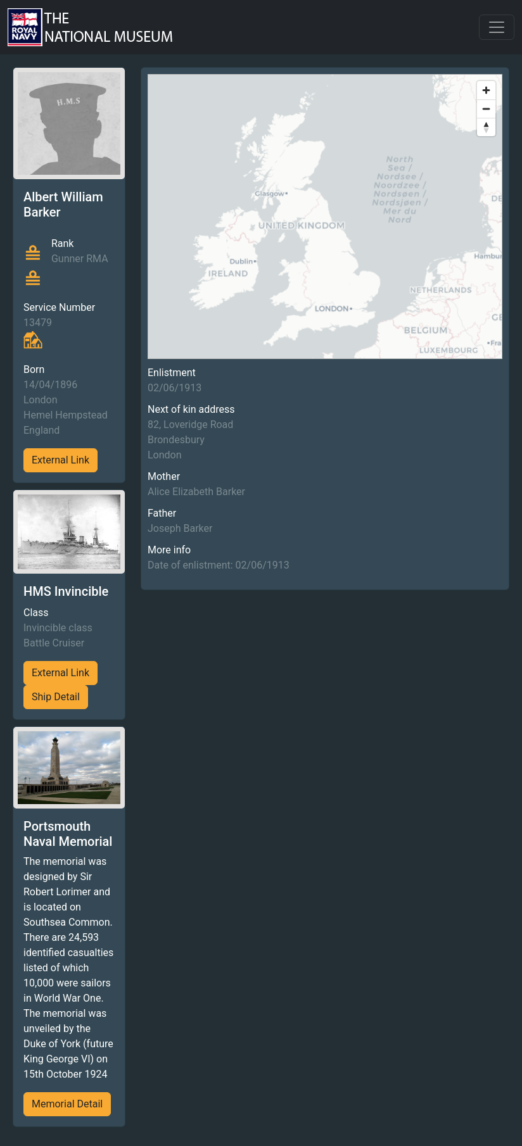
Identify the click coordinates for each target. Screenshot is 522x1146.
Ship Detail (56, 697)
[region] (325, 216)
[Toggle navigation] (496, 27)
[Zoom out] (486, 108)
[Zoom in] (486, 90)
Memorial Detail (67, 1104)
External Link (60, 460)
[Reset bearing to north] (486, 127)
